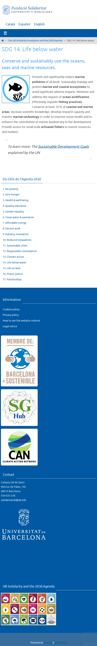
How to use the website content (21, 320)
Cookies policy (11, 309)
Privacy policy (11, 315)
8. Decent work (11, 228)
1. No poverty (10, 189)
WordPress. (61, 642)
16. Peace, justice (13, 274)
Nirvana (48, 642)
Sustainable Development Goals (63, 146)
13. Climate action (13, 256)
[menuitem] (10, 24)
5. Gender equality (13, 211)
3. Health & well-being (15, 200)
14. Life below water (14, 262)
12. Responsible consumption (20, 251)
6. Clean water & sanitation (18, 217)
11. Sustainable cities (15, 245)
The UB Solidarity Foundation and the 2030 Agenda (35, 40)
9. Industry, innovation (15, 234)
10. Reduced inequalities (17, 240)
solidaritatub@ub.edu (13, 500)
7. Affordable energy (14, 222)
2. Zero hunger (11, 194)
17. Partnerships (12, 279)
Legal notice (10, 326)
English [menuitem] (39, 24)
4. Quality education (14, 206)
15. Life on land (11, 268)
